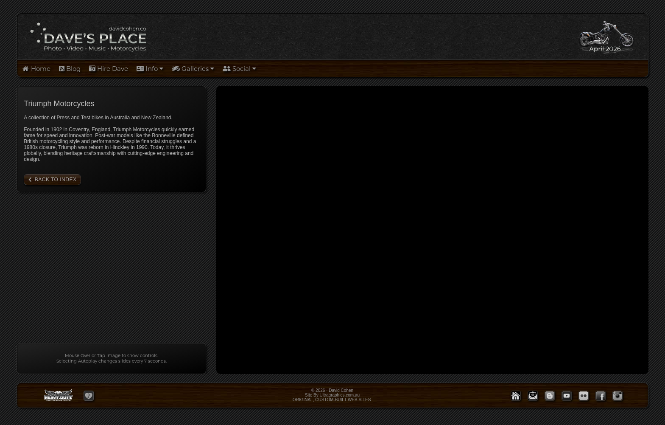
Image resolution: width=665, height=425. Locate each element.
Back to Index (56, 180)
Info (150, 68)
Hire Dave (108, 68)
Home (35, 68)
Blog (70, 68)
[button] (89, 396)
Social (239, 68)
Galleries (193, 68)
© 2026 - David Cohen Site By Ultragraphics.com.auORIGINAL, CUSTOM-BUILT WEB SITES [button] (332, 395)
